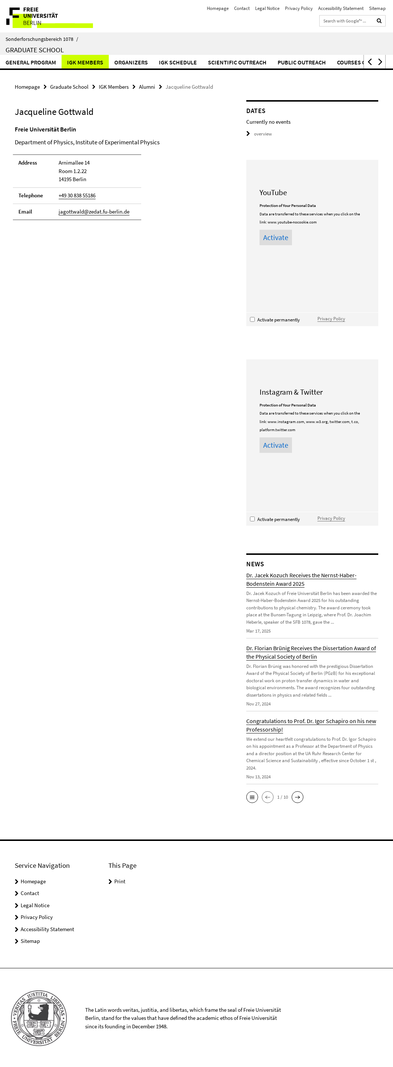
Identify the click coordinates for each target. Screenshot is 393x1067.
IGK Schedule (178, 62)
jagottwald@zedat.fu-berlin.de (94, 211)
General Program (31, 62)
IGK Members (85, 62)
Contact (242, 8)
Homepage (218, 8)
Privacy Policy (299, 8)
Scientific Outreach (237, 62)
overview (259, 134)
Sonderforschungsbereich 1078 (42, 39)
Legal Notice (267, 8)
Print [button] (119, 880)
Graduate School (35, 49)
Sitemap (377, 8)
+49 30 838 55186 (77, 195)
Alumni (147, 86)
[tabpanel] (118, 176)
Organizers (131, 62)
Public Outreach (302, 62)
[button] (369, 61)
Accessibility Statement (341, 8)
